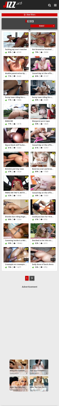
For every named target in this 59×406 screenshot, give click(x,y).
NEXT (31, 278)
